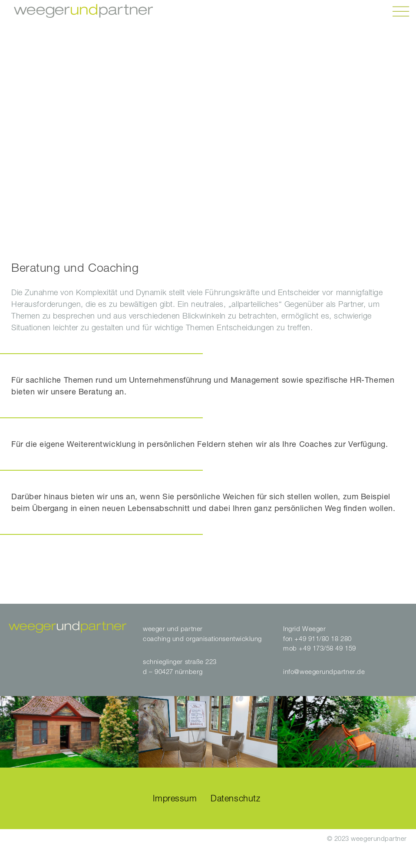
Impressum (175, 798)
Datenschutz (235, 798)
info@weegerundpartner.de (324, 671)
